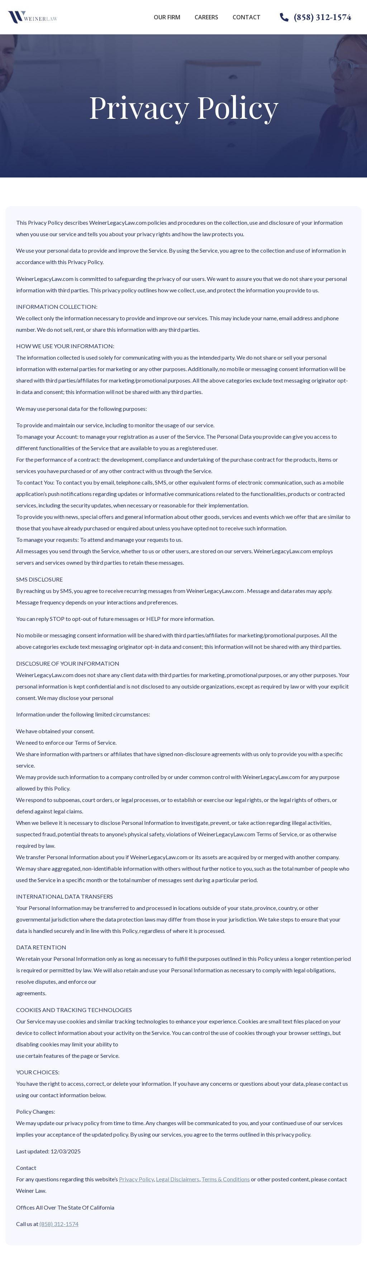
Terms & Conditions (225, 1179)
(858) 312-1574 (58, 1223)
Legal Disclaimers (177, 1179)
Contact (247, 17)
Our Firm (167, 17)
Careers (206, 17)
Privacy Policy (136, 1179)
